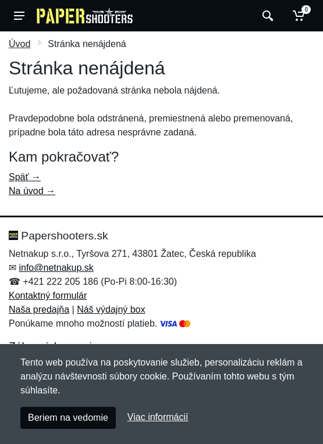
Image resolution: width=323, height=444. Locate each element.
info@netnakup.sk (56, 268)
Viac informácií (158, 417)
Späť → (25, 177)
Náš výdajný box (111, 309)
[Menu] (19, 15)
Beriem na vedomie (68, 417)
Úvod (19, 44)
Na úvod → (32, 191)
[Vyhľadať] (266, 15)
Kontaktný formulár (48, 295)
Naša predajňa (39, 309)
